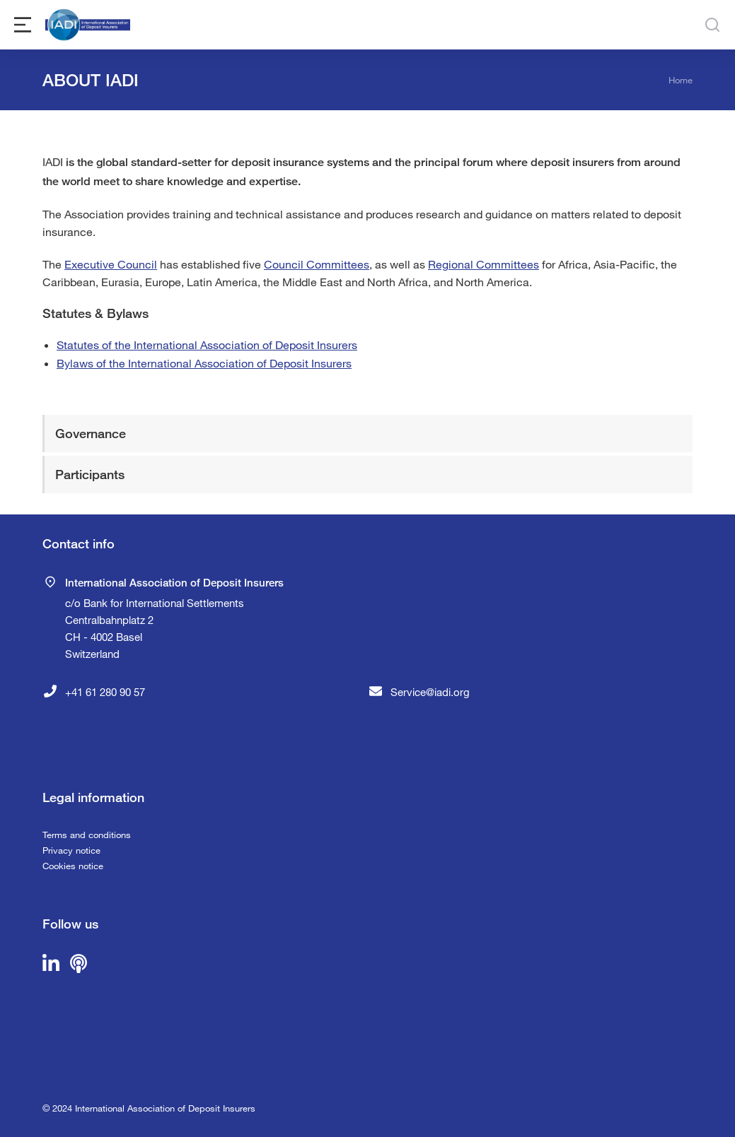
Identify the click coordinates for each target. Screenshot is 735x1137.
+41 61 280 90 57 (105, 691)
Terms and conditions (86, 834)
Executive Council (110, 264)
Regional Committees (483, 264)
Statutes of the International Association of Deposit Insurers (207, 344)
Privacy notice (71, 850)
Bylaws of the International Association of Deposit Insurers (204, 363)
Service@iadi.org (430, 691)
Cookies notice (72, 865)
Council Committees (316, 264)
